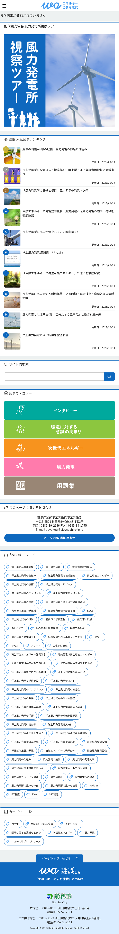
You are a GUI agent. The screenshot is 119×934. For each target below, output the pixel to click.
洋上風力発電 (53, 567)
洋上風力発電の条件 (22, 698)
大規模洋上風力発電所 (23, 610)
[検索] (54, 376)
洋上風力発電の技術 (22, 584)
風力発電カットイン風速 (24, 777)
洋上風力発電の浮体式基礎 (60, 698)
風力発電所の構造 (84, 777)
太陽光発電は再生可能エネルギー (29, 663)
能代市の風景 (84, 619)
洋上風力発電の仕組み (23, 575)
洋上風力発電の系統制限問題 (61, 715)
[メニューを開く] (4, 6)
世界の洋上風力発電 (47, 628)
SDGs (90, 610)
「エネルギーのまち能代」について (59, 879)
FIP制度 (94, 785)
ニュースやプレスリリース (25, 841)
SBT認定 (53, 794)
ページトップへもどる (56, 858)
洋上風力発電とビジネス (59, 584)
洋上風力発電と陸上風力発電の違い (65, 602)
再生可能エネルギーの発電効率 (28, 654)
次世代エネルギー (63, 832)
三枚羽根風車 (60, 645)
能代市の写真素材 (55, 619)
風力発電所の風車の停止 (24, 785)
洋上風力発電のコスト (63, 680)
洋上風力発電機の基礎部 (24, 741)
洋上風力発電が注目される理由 (28, 671)
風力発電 (89, 832)
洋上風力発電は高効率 (23, 724)
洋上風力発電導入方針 (60, 724)
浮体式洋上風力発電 (22, 750)
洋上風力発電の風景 (22, 619)
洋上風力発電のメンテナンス (27, 689)
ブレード (36, 645)
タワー (98, 636)
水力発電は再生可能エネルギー (77, 663)
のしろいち (17, 628)
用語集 (15, 823)
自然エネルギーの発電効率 (60, 750)
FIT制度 (15, 794)
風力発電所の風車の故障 (64, 785)
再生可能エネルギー (98, 575)
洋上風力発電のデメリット (26, 593)
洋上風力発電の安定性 (67, 689)
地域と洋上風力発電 (42, 823)
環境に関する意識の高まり (26, 832)
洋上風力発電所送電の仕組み (71, 733)
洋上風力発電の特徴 (22, 602)
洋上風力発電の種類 (22, 715)
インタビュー (72, 823)
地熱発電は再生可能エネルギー (75, 654)
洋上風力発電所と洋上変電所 (27, 733)
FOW (34, 794)
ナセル (15, 645)
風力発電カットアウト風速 (72, 768)
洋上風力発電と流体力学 (71, 671)
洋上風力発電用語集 (22, 567)
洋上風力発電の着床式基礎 (67, 706)
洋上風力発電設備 (97, 741)
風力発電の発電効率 (83, 759)
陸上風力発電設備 (97, 750)
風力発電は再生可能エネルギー (28, 768)
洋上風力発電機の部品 (63, 741)
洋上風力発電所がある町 (61, 610)
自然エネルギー (78, 628)
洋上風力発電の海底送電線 (26, 706)
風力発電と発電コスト (23, 636)
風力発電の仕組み (21, 759)
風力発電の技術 (51, 759)
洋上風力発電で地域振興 (61, 575)
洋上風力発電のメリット (66, 593)
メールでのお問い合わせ (59, 538)
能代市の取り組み (82, 567)
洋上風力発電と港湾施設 (24, 680)
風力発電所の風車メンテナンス (65, 636)
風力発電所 (57, 777)
